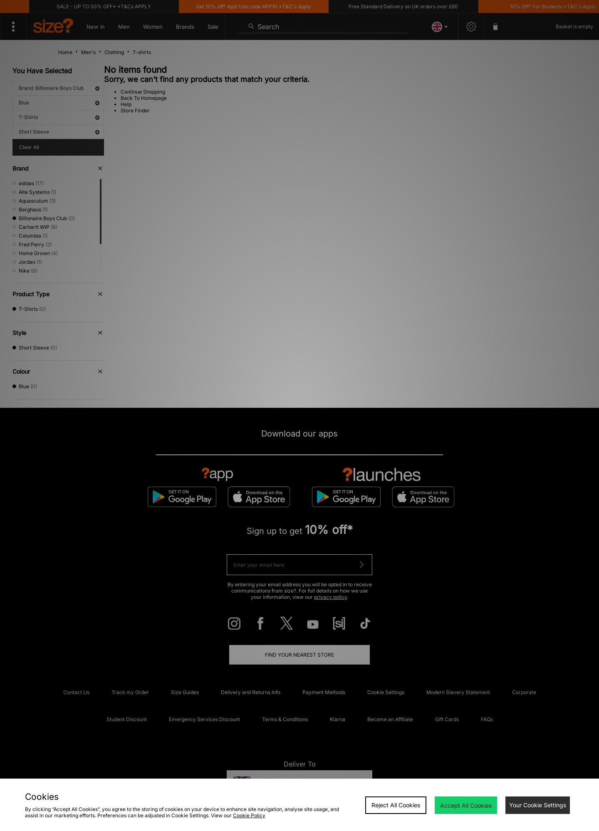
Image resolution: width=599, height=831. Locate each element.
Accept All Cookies (466, 805)
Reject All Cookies (395, 805)
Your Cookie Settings (537, 805)
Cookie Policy (249, 815)
